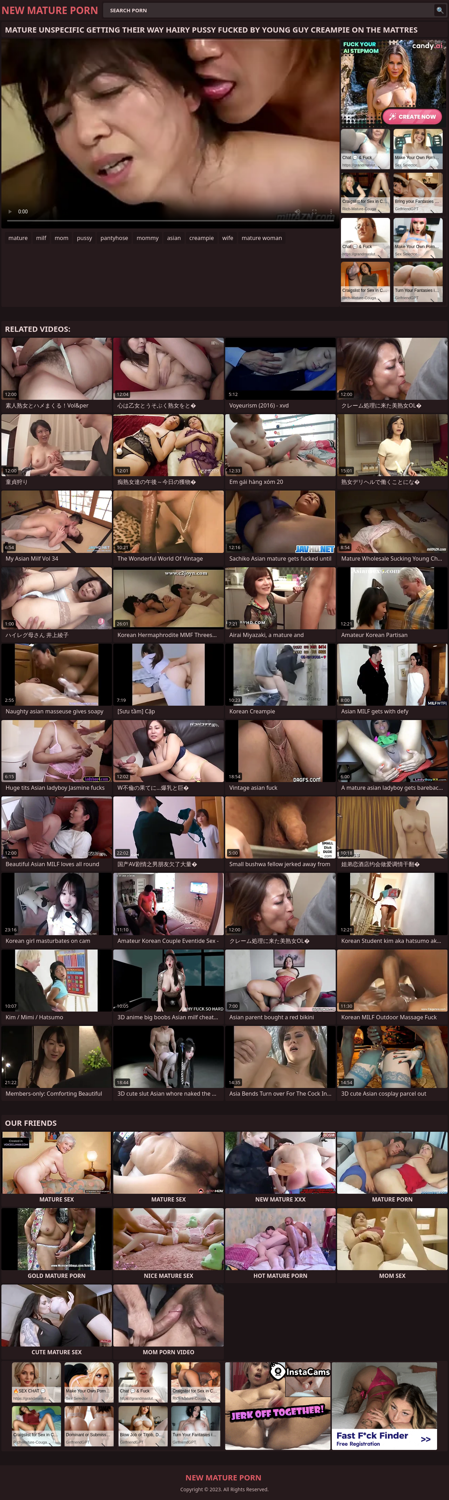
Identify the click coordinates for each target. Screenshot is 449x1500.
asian (174, 238)
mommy (147, 238)
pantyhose (114, 238)
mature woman (262, 238)
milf (41, 238)
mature (18, 238)
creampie (201, 238)
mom (62, 238)
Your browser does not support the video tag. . (170, 133)
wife (227, 238)
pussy (84, 238)
